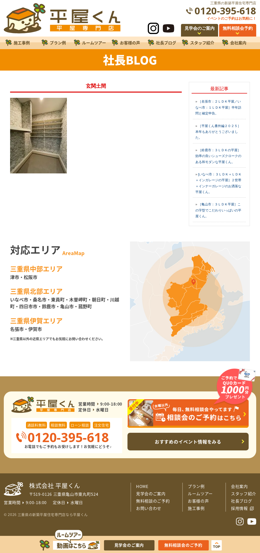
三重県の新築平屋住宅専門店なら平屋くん (53, 514)
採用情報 (239, 508)
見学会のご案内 (151, 493)
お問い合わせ (148, 508)
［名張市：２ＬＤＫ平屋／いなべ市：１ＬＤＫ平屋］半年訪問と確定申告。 (218, 107)
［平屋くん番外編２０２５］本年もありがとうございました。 (218, 132)
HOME (142, 486)
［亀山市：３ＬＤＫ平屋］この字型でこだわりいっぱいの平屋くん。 (218, 210)
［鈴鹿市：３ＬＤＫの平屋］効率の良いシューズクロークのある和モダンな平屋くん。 (218, 156)
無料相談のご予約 (153, 501)
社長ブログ (241, 501)
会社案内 (239, 486)
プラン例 (196, 486)
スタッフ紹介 (243, 493)
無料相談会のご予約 (183, 545)
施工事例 (196, 508)
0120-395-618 (225, 11)
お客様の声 (198, 501)
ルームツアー (200, 493)
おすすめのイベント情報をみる (188, 441)
